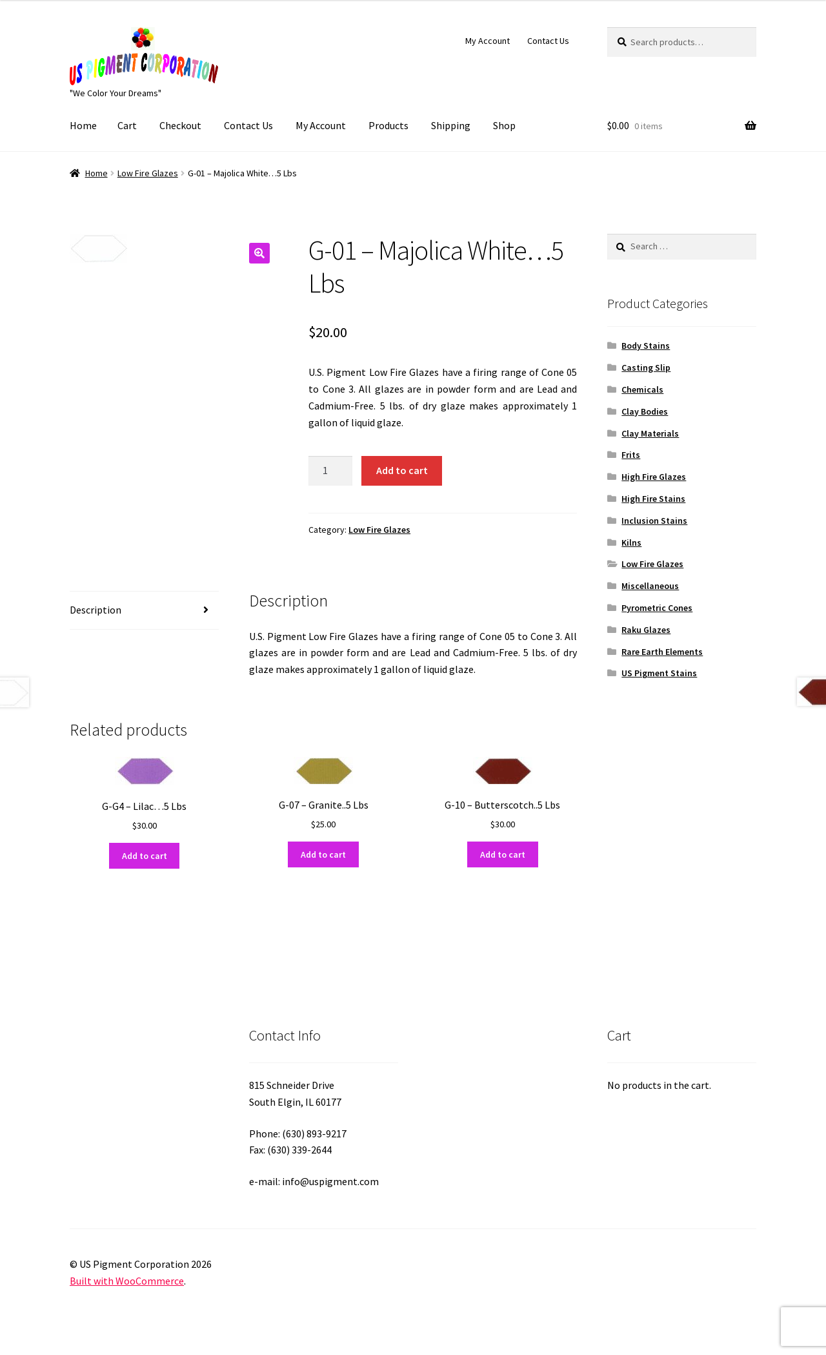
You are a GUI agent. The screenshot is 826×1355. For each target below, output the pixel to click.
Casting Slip (645, 367)
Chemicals (642, 389)
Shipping (450, 125)
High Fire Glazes (653, 476)
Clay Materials (650, 433)
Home (83, 125)
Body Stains (645, 345)
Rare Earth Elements (662, 651)
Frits (630, 454)
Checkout (180, 125)
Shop (504, 125)
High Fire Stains (653, 498)
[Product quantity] (330, 471)
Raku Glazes (645, 630)
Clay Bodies (644, 411)
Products (388, 125)
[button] (259, 253)
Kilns (631, 542)
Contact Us (548, 41)
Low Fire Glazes (147, 173)
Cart (127, 125)
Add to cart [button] (144, 856)
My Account (487, 41)
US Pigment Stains (659, 673)
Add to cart (402, 470)
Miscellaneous (650, 586)
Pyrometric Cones (656, 608)
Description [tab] (95, 609)
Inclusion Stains (654, 520)
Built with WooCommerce (127, 1280)
